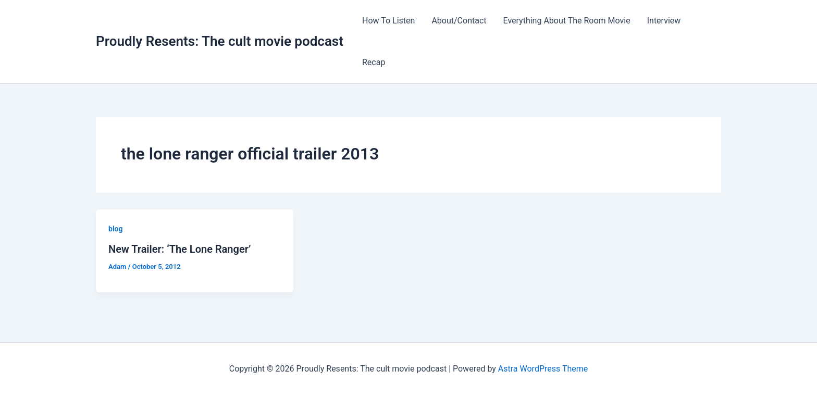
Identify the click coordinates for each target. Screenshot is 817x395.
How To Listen (388, 21)
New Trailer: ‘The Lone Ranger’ (179, 249)
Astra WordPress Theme (543, 369)
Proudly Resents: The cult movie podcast (219, 41)
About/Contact (458, 21)
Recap (373, 62)
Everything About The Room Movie (566, 21)
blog (115, 229)
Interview (664, 21)
